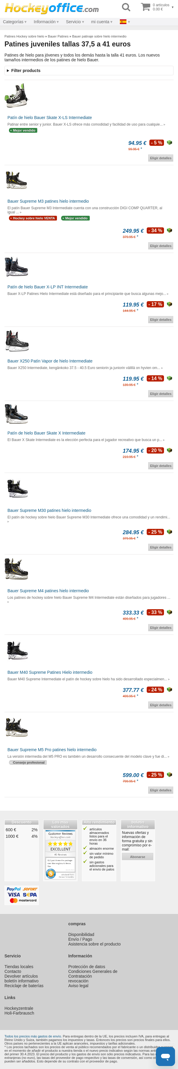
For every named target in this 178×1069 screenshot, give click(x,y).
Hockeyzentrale (18, 1008)
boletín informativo (21, 981)
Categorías (13, 21)
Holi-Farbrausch (19, 1013)
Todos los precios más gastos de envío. (33, 1036)
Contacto (12, 971)
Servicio (73, 21)
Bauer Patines (58, 36)
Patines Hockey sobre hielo (24, 36)
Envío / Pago (80, 939)
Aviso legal (78, 985)
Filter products (26, 70)
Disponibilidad (81, 934)
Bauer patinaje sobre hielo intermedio (99, 36)
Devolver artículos (21, 976)
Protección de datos (86, 966)
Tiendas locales (18, 966)
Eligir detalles (160, 158)
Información (44, 21)
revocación (78, 981)
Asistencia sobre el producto (94, 944)
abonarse (137, 857)
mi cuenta (100, 21)
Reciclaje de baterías (24, 985)
